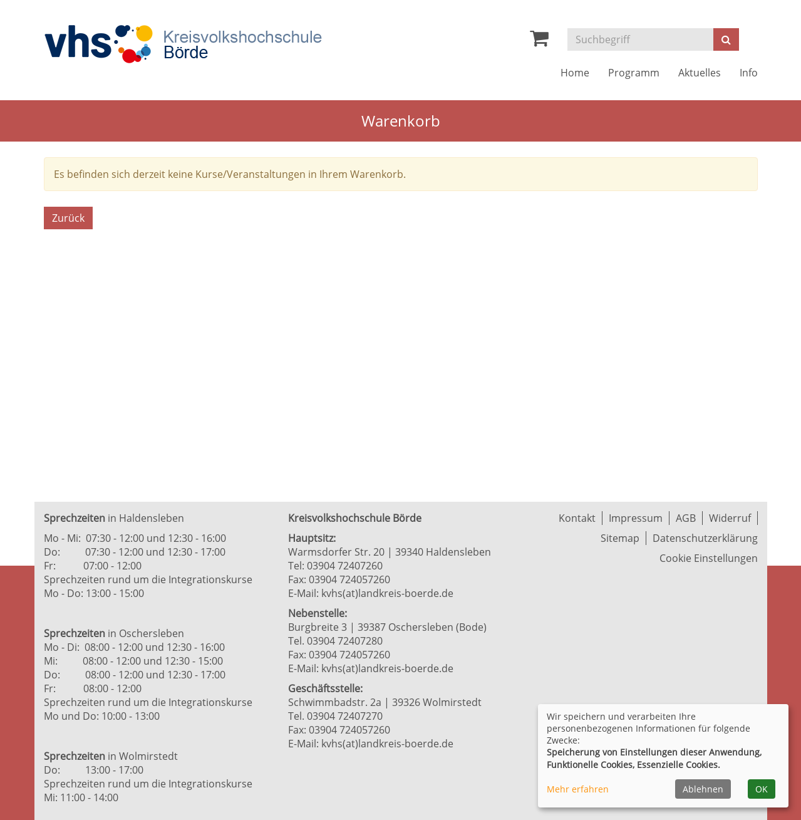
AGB (686, 518)
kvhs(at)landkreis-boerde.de (387, 593)
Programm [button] (633, 73)
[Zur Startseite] (183, 44)
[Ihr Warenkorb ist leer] (539, 41)
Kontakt (577, 518)
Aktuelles (699, 73)
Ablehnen (703, 789)
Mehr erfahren (578, 789)
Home (575, 73)
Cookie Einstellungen (708, 558)
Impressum (636, 518)
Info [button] (749, 73)
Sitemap (620, 538)
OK (761, 789)
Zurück (68, 218)
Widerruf (730, 518)
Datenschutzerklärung (705, 538)
